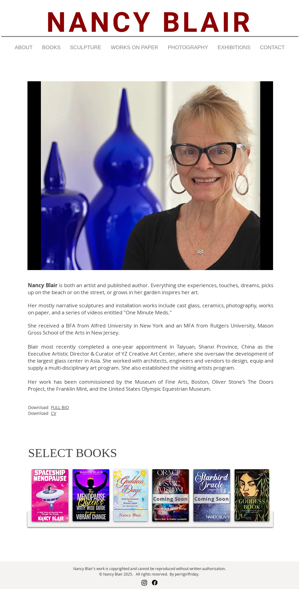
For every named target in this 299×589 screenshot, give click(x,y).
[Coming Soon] (170, 499)
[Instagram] (144, 582)
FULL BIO (60, 407)
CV (53, 413)
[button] (23, 47)
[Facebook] (154, 582)
